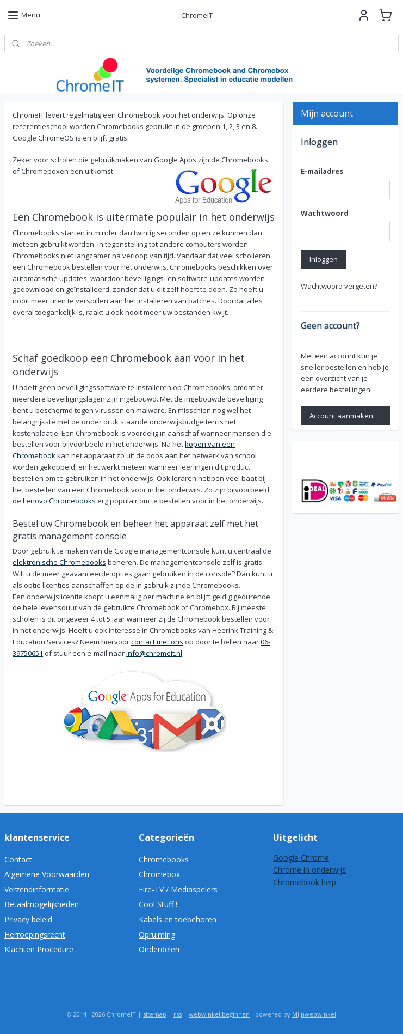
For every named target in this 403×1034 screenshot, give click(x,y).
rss (177, 1014)
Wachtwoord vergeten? (339, 286)
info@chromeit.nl (154, 653)
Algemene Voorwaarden (46, 874)
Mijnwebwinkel (314, 1014)
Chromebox (159, 874)
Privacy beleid (28, 919)
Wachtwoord (325, 213)
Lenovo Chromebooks (59, 501)
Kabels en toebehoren (177, 919)
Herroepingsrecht (34, 934)
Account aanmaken (341, 416)
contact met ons (157, 642)
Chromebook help (304, 882)
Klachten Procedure (38, 949)
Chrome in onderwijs (309, 870)
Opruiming (157, 934)
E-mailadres (322, 171)
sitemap (154, 1014)
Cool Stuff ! (158, 904)
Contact (18, 859)
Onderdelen (159, 949)
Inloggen (323, 259)
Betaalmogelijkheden (41, 904)
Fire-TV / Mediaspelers (178, 889)
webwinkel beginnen (219, 1014)
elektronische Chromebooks (59, 563)
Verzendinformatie (37, 889)
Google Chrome (301, 858)
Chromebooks (164, 859)
